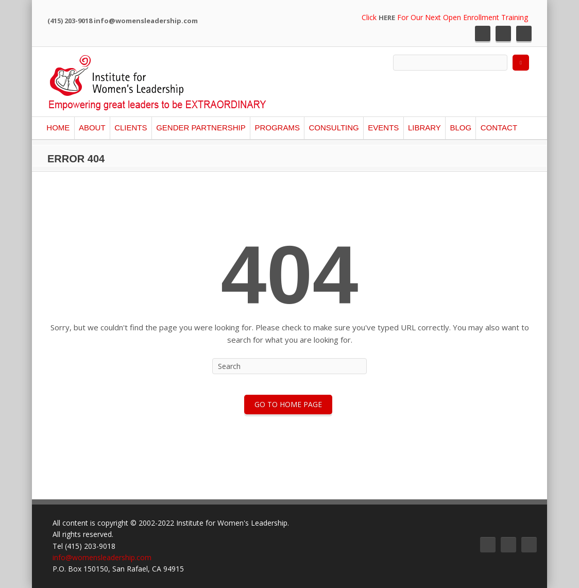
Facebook (503, 33)
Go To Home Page (288, 404)
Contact (499, 127)
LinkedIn (524, 33)
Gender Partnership (201, 127)
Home (58, 127)
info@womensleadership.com (102, 557)
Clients (130, 127)
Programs (277, 127)
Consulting (334, 127)
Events (383, 127)
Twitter (482, 33)
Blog (460, 127)
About (92, 127)
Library (424, 127)
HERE (387, 17)
